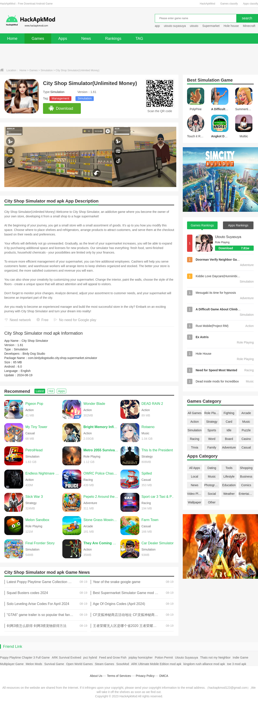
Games (38, 38)
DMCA (163, 676)
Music (246, 421)
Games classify (229, 3)
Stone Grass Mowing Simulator (100, 520)
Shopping (246, 468)
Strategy (211, 421)
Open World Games (79, 664)
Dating (211, 468)
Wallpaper (194, 502)
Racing (194, 439)
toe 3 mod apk (236, 664)
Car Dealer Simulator (157, 543)
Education (229, 485)
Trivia (194, 447)
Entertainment (246, 493)
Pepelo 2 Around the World (100, 496)
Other (211, 502)
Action (194, 421)
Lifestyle (228, 476)
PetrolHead (34, 450)
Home (12, 38)
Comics (246, 485)
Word (211, 439)
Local (194, 476)
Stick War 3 (34, 496)
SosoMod (122, 664)
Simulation (47, 70)
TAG (139, 38)
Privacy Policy (145, 676)
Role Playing (211, 413)
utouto (194, 26)
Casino (246, 439)
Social (212, 493)
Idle (229, 430)
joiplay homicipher (141, 657)
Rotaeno (148, 427)
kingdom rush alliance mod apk (204, 664)
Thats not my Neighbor (215, 657)
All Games (195, 413)
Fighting (229, 413)
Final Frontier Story (40, 543)
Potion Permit (164, 657)
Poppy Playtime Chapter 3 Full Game (25, 657)
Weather (229, 493)
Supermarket (211, 26)
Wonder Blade (94, 403)
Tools (229, 468)
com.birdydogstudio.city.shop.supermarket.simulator (62, 358)
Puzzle (246, 430)
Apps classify (250, 3)
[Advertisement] (129, 55)
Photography (211, 485)
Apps (62, 38)
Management (60, 98)
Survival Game (54, 664)
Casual (246, 447)
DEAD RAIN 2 (152, 403)
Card (229, 421)
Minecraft (249, 26)
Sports (211, 430)
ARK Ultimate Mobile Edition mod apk (156, 664)
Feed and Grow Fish (112, 657)
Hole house (232, 26)
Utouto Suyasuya (228, 237)
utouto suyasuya (175, 26)
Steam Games (104, 664)
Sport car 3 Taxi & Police (158, 496)
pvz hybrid (90, 657)
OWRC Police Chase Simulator (100, 473)
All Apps (194, 468)
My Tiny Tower (36, 427)
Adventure (229, 447)
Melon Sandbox (37, 520)
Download (60, 108)
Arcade (246, 413)
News (86, 38)
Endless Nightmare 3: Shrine (42, 473)
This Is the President (157, 450)
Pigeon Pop (34, 403)
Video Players (194, 493)
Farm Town (149, 520)
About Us (96, 676)
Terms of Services (119, 676)
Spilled (146, 473)
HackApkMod (207, 3)
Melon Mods (34, 664)
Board (229, 439)
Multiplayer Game (12, 664)
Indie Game (240, 657)
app (157, 26)
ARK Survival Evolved (66, 657)
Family (211, 447)
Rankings (113, 38)
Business (246, 476)
